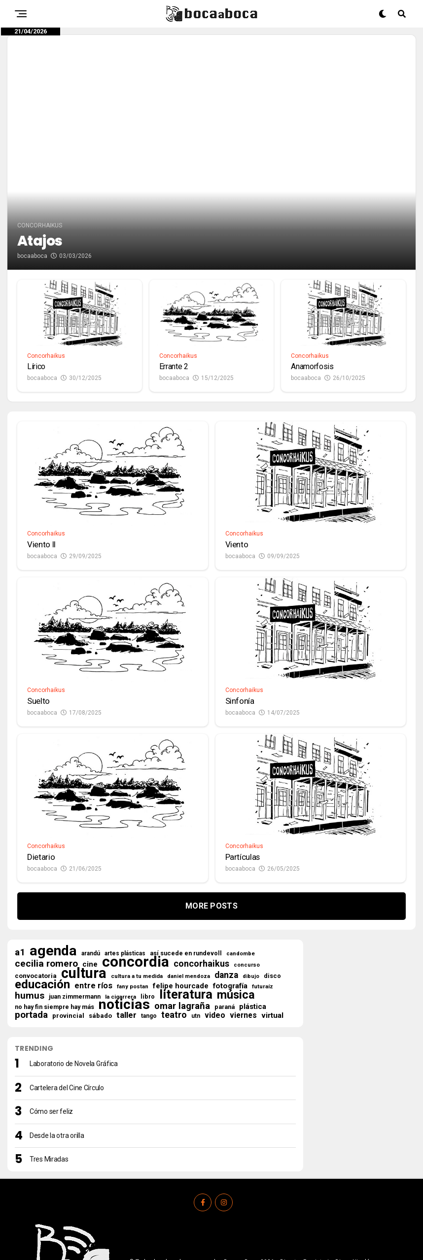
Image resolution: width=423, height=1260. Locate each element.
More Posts (211, 835)
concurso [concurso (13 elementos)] (247, 894)
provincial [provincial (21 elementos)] (68, 945)
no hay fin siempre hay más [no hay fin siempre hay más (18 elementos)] (54, 936)
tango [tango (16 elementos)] (149, 945)
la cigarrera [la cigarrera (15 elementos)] (120, 926)
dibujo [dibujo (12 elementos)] (251, 906)
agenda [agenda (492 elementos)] (53, 880)
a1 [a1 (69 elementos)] (20, 882)
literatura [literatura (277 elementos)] (185, 924)
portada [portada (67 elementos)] (31, 944)
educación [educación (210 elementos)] (42, 914)
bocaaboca (32, 183)
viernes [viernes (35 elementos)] (243, 945)
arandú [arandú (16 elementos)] (90, 883)
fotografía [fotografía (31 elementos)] (230, 915)
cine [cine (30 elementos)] (90, 894)
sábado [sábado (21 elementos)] (100, 945)
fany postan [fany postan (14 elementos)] (132, 916)
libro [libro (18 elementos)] (148, 926)
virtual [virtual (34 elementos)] (272, 945)
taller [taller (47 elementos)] (126, 944)
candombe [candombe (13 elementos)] (240, 883)
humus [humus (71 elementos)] (29, 925)
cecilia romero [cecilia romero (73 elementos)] (46, 893)
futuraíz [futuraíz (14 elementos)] (262, 916)
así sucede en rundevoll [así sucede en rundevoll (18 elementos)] (186, 882)
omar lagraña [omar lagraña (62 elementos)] (182, 936)
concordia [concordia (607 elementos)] (135, 891)
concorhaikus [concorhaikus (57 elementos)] (201, 893)
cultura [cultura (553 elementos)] (83, 903)
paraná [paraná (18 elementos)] (224, 936)
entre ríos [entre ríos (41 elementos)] (93, 915)
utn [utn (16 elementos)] (195, 945)
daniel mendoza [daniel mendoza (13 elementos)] (188, 906)
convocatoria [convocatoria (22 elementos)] (36, 905)
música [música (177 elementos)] (236, 924)
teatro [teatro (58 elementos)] (174, 944)
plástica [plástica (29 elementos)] (252, 936)
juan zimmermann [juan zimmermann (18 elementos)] (75, 926)
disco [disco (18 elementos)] (272, 905)
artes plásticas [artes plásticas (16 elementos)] (125, 883)
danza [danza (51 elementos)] (226, 905)
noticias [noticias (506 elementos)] (124, 934)
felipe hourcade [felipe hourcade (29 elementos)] (181, 915)
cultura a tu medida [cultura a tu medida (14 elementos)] (137, 905)
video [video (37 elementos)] (215, 945)
